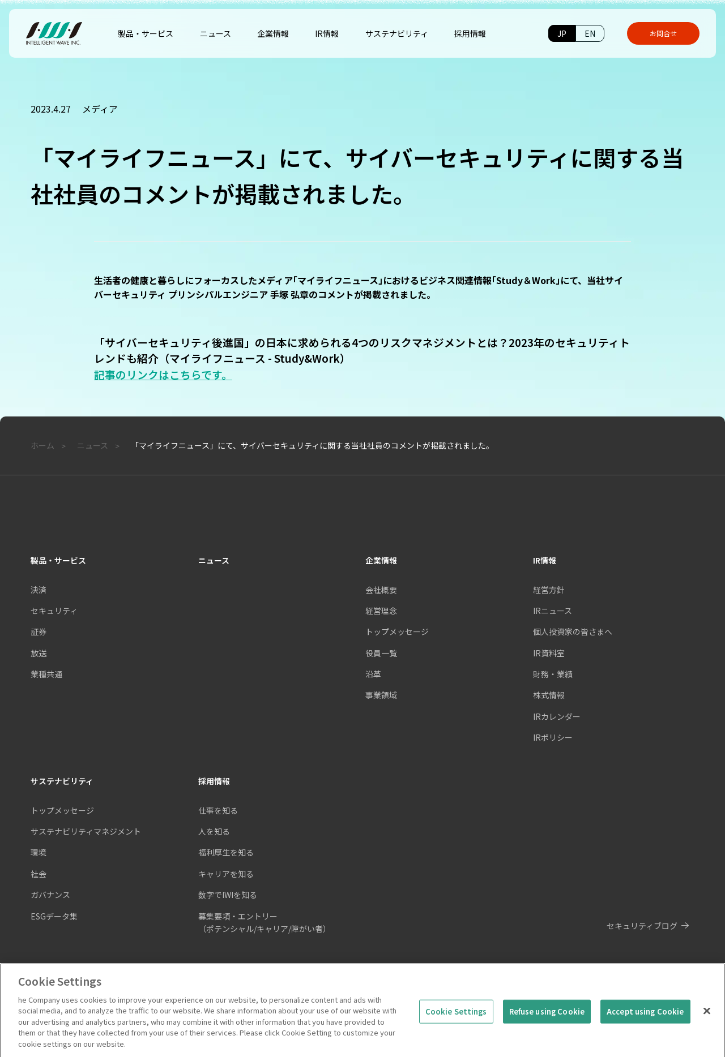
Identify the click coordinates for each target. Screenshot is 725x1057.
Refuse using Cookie (547, 1019)
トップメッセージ (397, 631)
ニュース (213, 560)
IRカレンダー (557, 716)
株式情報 (549, 695)
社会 (38, 873)
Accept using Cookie (645, 1019)
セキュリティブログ (642, 925)
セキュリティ (54, 610)
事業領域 (381, 695)
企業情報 (381, 560)
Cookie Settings (456, 1019)
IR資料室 (549, 653)
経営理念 (381, 610)
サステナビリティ (62, 781)
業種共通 (46, 674)
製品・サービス (58, 560)
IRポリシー (553, 737)
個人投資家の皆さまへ (572, 631)
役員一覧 (381, 653)
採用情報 (214, 781)
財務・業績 (553, 674)
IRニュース (552, 610)
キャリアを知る (226, 873)
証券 (38, 631)
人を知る (214, 831)
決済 (38, 589)
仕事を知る (218, 810)
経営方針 (549, 589)
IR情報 (544, 560)
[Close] (706, 1019)
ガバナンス (50, 894)
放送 (38, 653)
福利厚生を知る (226, 852)
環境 (38, 852)
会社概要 (381, 589)
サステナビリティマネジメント (86, 831)
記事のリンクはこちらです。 (163, 374)
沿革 (373, 674)
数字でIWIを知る (227, 894)
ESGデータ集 (54, 916)
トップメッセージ (62, 810)
